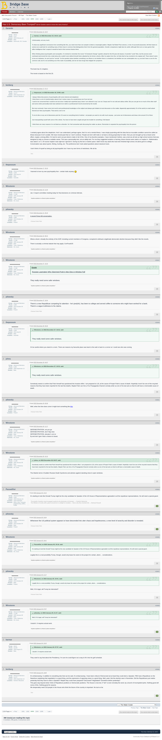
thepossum (11, 165)
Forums (4, 11)
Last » (49, 19)
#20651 (157, 400)
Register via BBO (133, 8)
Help (155, 8)
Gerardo (9, 28)
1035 (41, 19)
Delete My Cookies (24, 736)
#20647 (157, 260)
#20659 (157, 640)
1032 (27, 19)
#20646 (157, 232)
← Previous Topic (134, 708)
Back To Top (6, 736)
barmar (9, 640)
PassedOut (11, 489)
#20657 (157, 571)
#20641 (157, 28)
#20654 (157, 489)
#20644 (157, 186)
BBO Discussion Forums (9, 15)
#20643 (157, 165)
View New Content (151, 15)
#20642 (157, 85)
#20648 (157, 297)
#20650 (157, 359)
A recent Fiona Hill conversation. (41, 216)
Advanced (160, 12)
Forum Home (14, 736)
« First (15, 19)
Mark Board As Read (37, 736)
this (71, 406)
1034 (36, 19)
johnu (8, 359)
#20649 (157, 322)
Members (12, 11)
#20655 (157, 514)
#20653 (157, 453)
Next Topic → (155, 708)
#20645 (157, 209)
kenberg (9, 85)
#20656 (157, 537)
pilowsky (10, 209)
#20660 (157, 669)
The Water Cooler (31, 15)
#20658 (157, 605)
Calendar (20, 11)
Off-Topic (21, 15)
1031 (23, 19)
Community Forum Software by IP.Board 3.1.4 (146, 736)
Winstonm (10, 186)
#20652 (157, 423)
